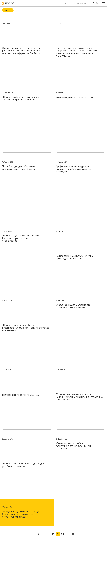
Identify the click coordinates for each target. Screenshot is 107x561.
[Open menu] (103, 3)
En (94, 3)
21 (62, 534)
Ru (97, 3)
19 (53, 534)
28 (72, 534)
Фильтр (8, 10)
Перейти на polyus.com (75, 3)
